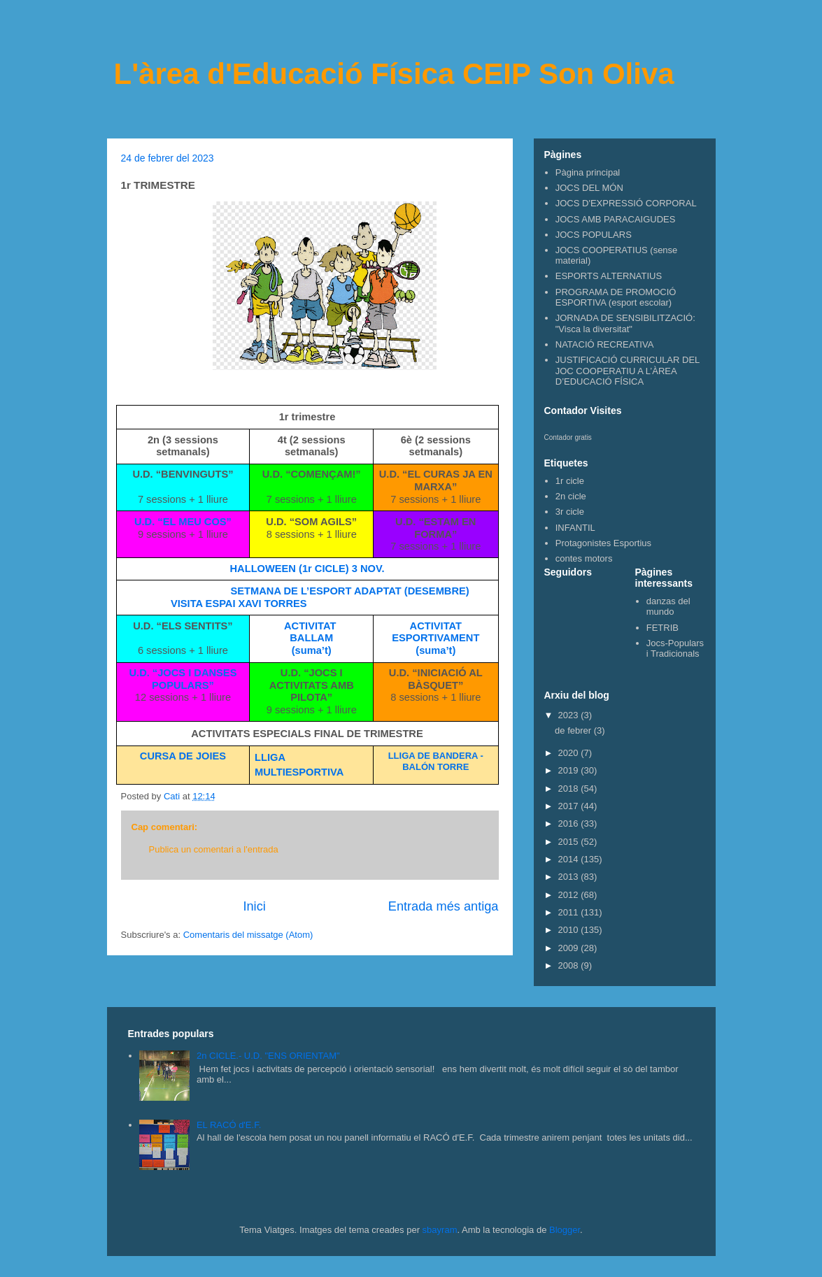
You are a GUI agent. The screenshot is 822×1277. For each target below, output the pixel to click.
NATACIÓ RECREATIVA (604, 344)
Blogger (564, 1230)
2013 (569, 876)
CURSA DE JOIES (183, 756)
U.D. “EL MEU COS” (183, 521)
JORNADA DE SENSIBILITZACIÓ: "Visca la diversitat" (625, 323)
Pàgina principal (588, 172)
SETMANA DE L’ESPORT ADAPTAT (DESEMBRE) (350, 591)
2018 (569, 788)
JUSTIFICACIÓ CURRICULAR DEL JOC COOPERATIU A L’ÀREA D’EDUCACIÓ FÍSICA (627, 371)
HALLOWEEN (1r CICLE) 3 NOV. (307, 568)
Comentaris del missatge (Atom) (248, 934)
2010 (569, 930)
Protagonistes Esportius (603, 543)
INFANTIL (575, 527)
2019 (569, 770)
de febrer (574, 730)
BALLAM (311, 637)
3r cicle (569, 511)
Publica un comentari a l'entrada (213, 849)
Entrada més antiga (443, 906)
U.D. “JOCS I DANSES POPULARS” (184, 679)
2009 (569, 948)
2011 (569, 912)
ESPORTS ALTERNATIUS (608, 276)
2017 (569, 806)
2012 (569, 895)
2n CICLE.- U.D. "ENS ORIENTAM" (268, 1055)
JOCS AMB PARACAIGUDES (615, 219)
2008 (569, 965)
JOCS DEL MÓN (589, 188)
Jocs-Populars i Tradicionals (675, 648)
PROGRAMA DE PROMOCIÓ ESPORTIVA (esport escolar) (615, 297)
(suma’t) (312, 650)
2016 (569, 823)
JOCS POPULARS (593, 234)
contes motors (584, 558)
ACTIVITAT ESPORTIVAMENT (435, 632)
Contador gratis (568, 437)
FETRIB (662, 627)
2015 (569, 841)
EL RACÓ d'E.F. (229, 1125)
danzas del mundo (668, 607)
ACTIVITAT (311, 626)
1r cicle (569, 481)
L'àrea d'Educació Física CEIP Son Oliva (394, 73)
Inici (254, 906)
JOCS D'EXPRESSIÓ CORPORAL (626, 203)
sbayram (440, 1230)
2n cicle (570, 496)
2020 (569, 753)
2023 (569, 715)
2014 (569, 859)
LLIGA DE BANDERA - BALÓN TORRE (435, 761)
